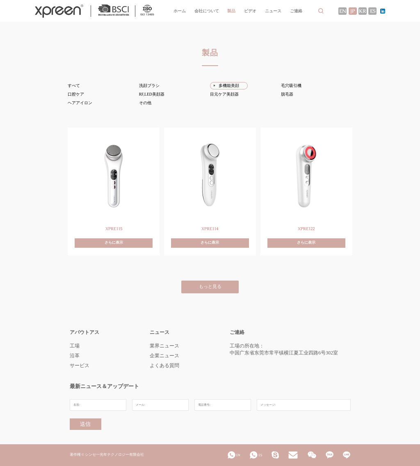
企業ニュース (164, 356)
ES (372, 11)
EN (342, 11)
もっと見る (210, 286)
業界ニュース (164, 346)
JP (352, 11)
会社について (206, 11)
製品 (231, 11)
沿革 (75, 356)
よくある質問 (164, 365)
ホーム (179, 11)
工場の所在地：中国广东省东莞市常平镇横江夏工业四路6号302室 (284, 349)
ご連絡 (296, 11)
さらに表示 (114, 242)
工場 (75, 346)
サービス (79, 365)
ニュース (273, 11)
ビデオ (250, 11)
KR (362, 11)
